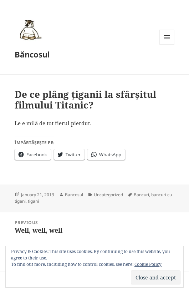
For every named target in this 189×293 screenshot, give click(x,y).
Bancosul (74, 195)
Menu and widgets (167, 44)
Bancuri (141, 195)
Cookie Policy (148, 264)
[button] (30, 30)
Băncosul (32, 54)
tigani (33, 201)
